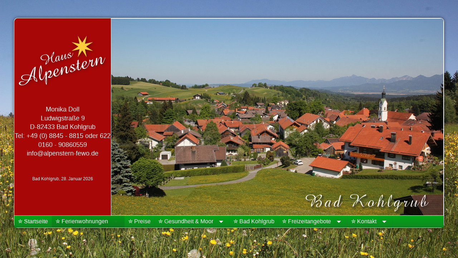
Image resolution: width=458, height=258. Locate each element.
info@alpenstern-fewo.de (62, 153)
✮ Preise (139, 221)
